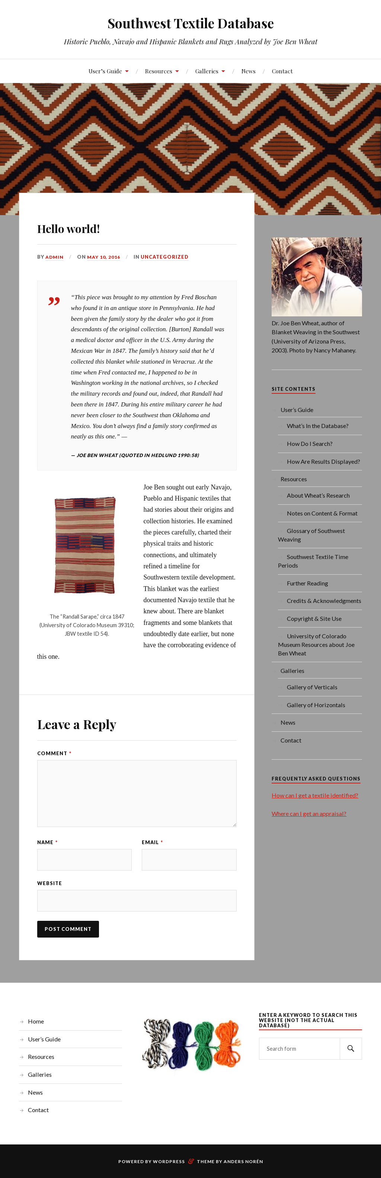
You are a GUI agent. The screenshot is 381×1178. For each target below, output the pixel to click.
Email (152, 842)
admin (54, 257)
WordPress (169, 1163)
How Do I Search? (310, 443)
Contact (282, 71)
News (248, 71)
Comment (54, 753)
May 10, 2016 (104, 257)
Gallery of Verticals (312, 686)
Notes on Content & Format (322, 513)
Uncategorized (165, 257)
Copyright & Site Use (314, 618)
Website (49, 884)
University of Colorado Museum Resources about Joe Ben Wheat (316, 644)
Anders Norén (243, 1163)
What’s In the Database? (318, 425)
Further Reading (307, 583)
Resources (158, 71)
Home (36, 1022)
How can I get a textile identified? (315, 795)
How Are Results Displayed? (323, 461)
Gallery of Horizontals (316, 704)
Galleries (206, 71)
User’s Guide (105, 71)
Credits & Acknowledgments (324, 600)
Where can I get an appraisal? (309, 813)
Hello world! (84, 226)
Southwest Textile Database (191, 22)
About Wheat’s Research (318, 495)
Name (47, 842)
